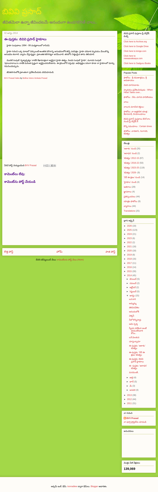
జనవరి (133, 390)
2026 (129, 226)
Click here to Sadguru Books (137, 63)
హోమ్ (59, 251)
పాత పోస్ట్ (110, 251)
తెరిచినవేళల (134, 307)
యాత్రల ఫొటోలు (130, 201)
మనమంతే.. (134, 372)
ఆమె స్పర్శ (133, 324)
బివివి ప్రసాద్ (21, 11)
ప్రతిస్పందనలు (129, 196)
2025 (129, 230)
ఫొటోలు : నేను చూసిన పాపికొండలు (138, 97)
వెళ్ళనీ (131, 316)
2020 (129, 251)
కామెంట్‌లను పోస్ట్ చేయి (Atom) (70, 260)
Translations (129, 211)
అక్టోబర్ (133, 287)
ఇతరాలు (127, 187)
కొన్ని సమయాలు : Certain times (138, 126)
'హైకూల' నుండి (130, 182)
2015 (129, 271)
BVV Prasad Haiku (12, 78)
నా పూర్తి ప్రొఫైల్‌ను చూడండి (135, 422)
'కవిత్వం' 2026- (130, 172)
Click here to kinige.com (135, 51)
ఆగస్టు (132, 295)
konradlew (72, 486)
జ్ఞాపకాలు (128, 192)
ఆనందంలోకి (134, 311)
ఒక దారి (132, 299)
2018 (129, 259)
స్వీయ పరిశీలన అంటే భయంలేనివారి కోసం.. (138, 330)
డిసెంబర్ (133, 279)
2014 (129, 275)
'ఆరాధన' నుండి (130, 153)
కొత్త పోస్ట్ (8, 251)
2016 (129, 267)
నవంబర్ (133, 283)
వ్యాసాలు (127, 206)
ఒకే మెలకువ (134, 337)
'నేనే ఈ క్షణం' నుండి (132, 177)
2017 (129, 263)
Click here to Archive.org (135, 41)
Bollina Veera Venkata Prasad (35, 78)
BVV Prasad (132, 418)
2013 (129, 395)
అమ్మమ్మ (132, 303)
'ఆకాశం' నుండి (130, 148)
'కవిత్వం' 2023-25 (131, 168)
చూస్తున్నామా (134, 341)
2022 (129, 242)
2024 (129, 234)
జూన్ (132, 382)
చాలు (126, 102)
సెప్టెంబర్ (133, 291)
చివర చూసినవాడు (131, 85)
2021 (129, 246)
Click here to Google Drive (136, 46)
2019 (129, 255)
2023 (129, 238)
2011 (129, 403)
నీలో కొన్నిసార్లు (135, 320)
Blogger (94, 486)
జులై (132, 377)
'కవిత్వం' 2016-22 (131, 163)
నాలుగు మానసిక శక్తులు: (134, 107)
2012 (129, 399)
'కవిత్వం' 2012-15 (131, 158)
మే (131, 386)
